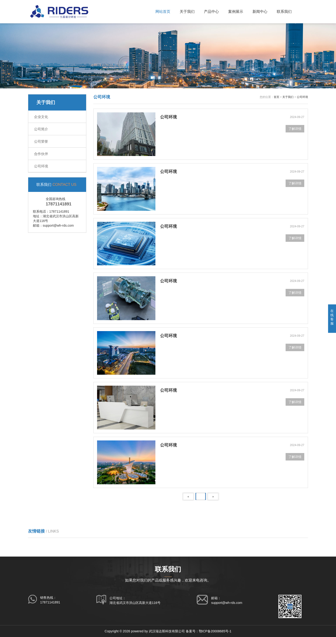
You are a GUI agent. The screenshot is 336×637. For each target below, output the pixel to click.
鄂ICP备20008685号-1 (215, 631)
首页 (276, 97)
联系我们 (284, 12)
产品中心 (211, 12)
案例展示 (235, 12)
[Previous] (188, 496)
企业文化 (41, 117)
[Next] (213, 496)
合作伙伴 (41, 154)
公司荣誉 (41, 141)
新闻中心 (259, 12)
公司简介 (41, 129)
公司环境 (41, 166)
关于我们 (187, 12)
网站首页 (162, 12)
